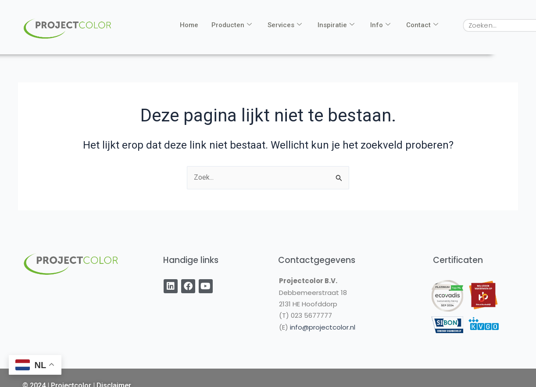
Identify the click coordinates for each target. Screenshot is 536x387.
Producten (231, 25)
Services (285, 25)
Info (380, 25)
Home (189, 25)
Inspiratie (336, 25)
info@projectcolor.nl (322, 327)
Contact (422, 25)
